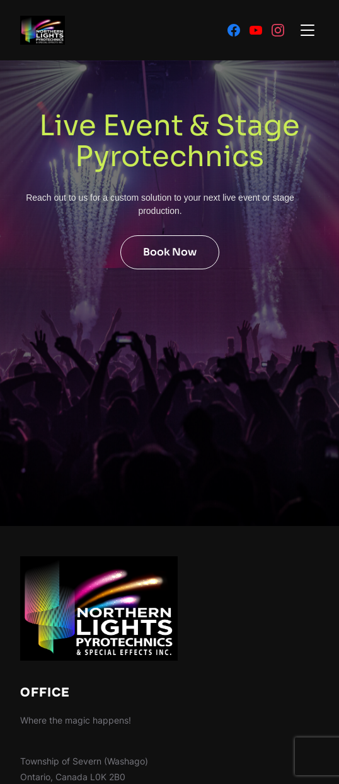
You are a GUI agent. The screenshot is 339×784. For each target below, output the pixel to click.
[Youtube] (256, 30)
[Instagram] (278, 30)
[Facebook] (233, 30)
